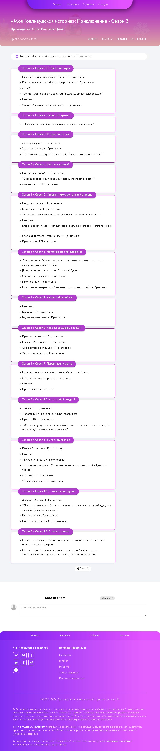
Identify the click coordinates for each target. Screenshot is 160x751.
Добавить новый (107, 598)
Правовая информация (71, 678)
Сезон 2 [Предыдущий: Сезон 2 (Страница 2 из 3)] (83, 568)
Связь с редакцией (69, 672)
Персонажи (65, 655)
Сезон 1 (93, 39)
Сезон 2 (107, 39)
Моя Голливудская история (58, 56)
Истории (72, 4)
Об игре (87, 4)
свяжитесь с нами (108, 730)
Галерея (63, 661)
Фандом (103, 4)
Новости (64, 666)
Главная (56, 4)
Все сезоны (138, 39)
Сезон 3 (122, 39)
